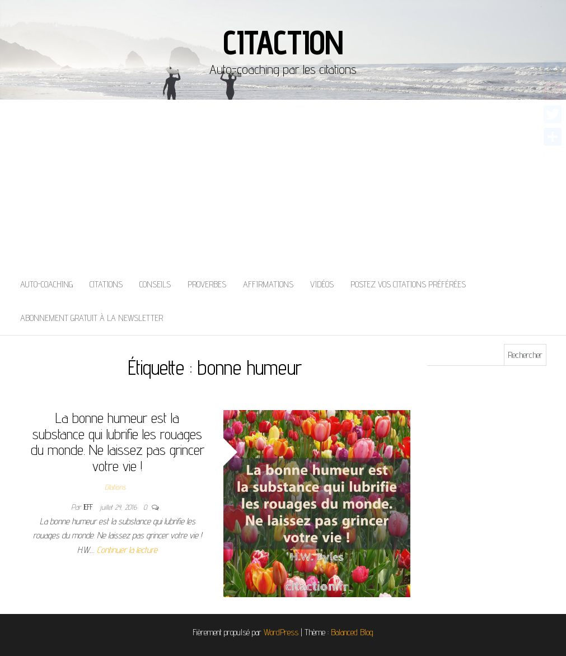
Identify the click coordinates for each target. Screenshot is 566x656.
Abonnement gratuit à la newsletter (91, 318)
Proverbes (207, 284)
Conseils (155, 284)
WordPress (281, 632)
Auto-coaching (46, 284)
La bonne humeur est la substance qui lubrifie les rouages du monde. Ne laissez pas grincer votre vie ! (117, 441)
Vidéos (322, 284)
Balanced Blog (352, 632)
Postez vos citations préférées (408, 284)
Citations (106, 284)
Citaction (283, 42)
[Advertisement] (283, 183)
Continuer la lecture (127, 550)
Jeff (89, 507)
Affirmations (268, 284)
